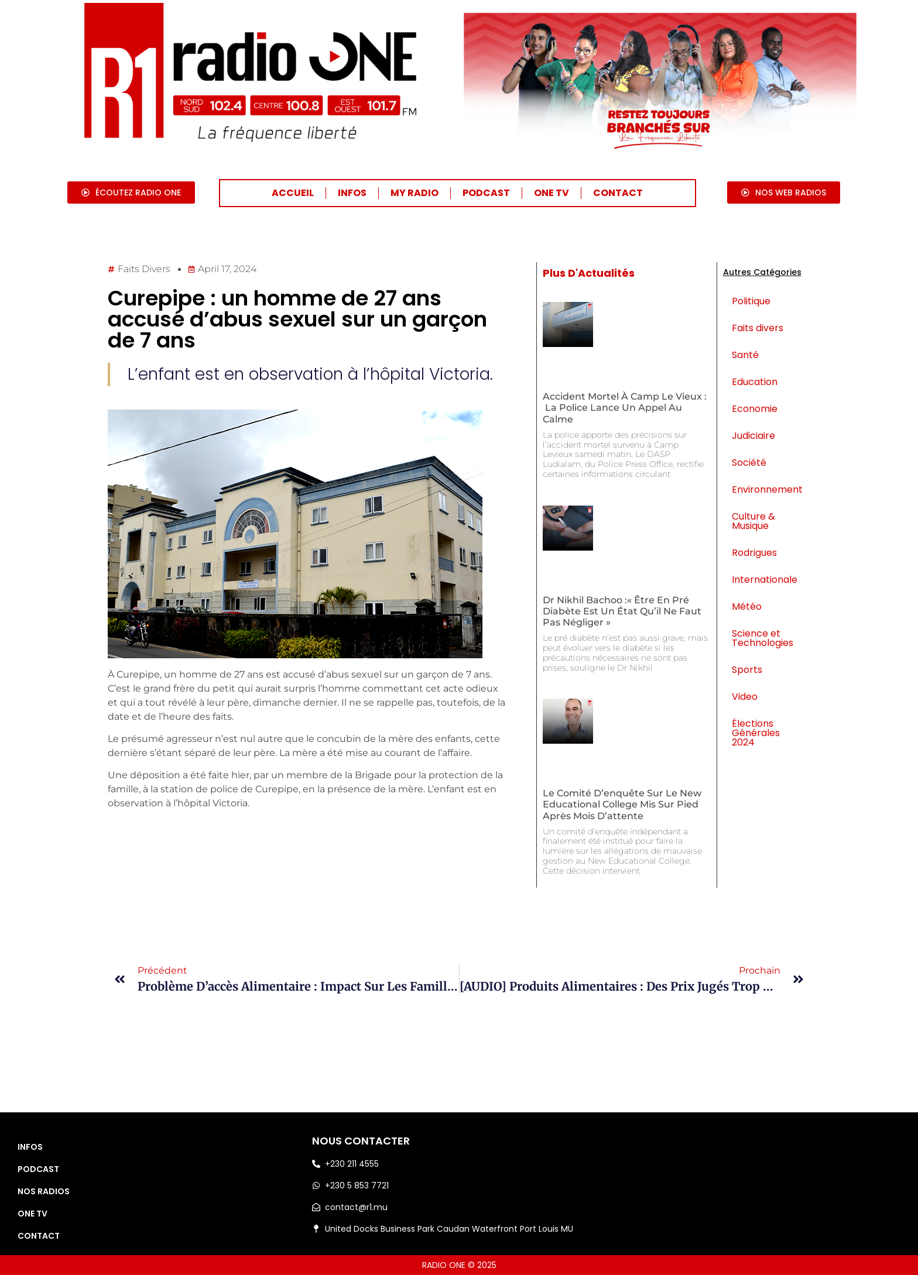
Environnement (767, 489)
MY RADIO (415, 193)
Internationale (764, 579)
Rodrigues (754, 552)
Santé (745, 355)
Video (745, 696)
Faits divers (144, 268)
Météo (747, 606)
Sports (747, 669)
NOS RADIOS (44, 1191)
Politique (751, 301)
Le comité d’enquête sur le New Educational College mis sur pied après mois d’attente (622, 804)
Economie (754, 408)
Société (749, 462)
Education (754, 382)
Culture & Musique (753, 521)
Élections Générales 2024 (756, 733)
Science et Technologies (762, 638)
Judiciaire (753, 435)
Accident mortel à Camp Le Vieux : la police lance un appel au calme (625, 407)
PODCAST (486, 193)
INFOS (352, 193)
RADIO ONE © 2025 (459, 1265)
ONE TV (551, 193)
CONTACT (618, 193)
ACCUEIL (293, 193)
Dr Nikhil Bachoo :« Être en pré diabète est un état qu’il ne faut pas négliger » (622, 611)
